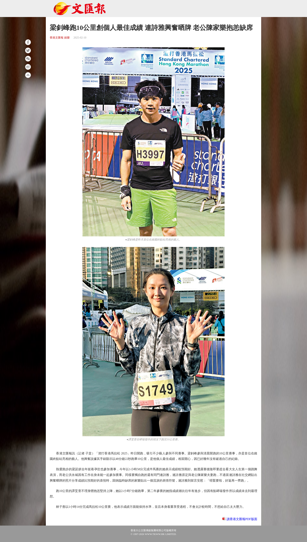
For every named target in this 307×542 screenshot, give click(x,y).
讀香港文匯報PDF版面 (242, 519)
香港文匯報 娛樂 (60, 37)
